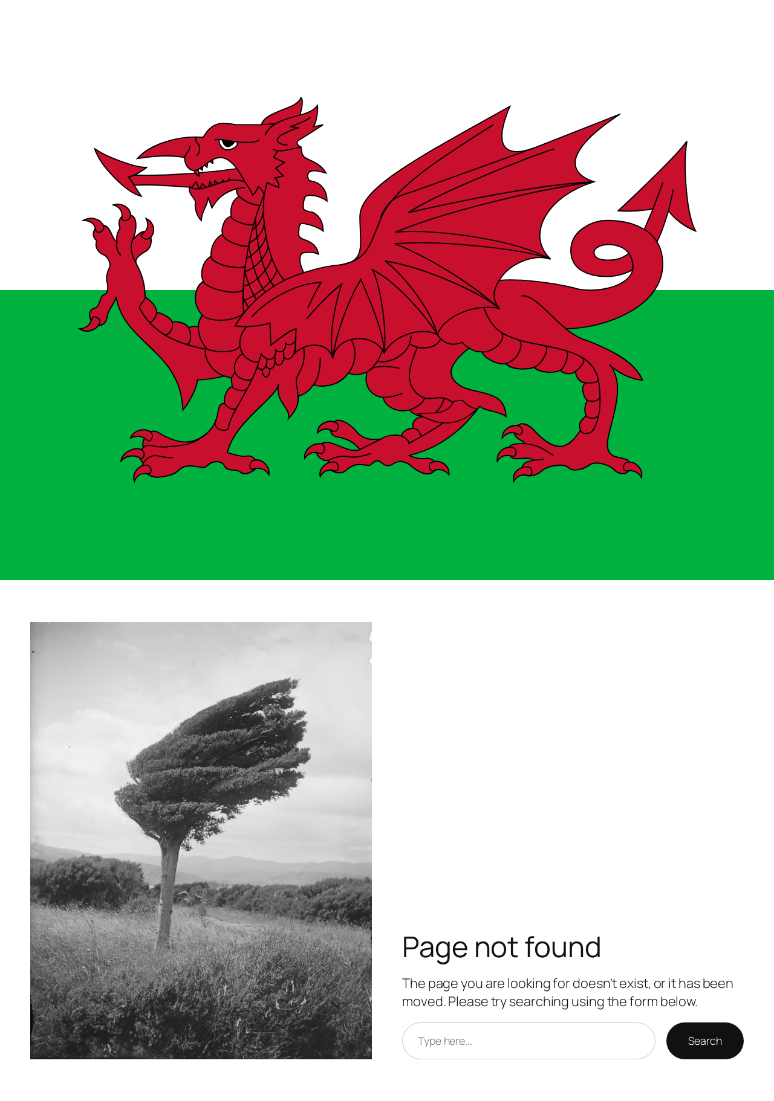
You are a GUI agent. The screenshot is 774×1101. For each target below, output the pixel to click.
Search (705, 1040)
